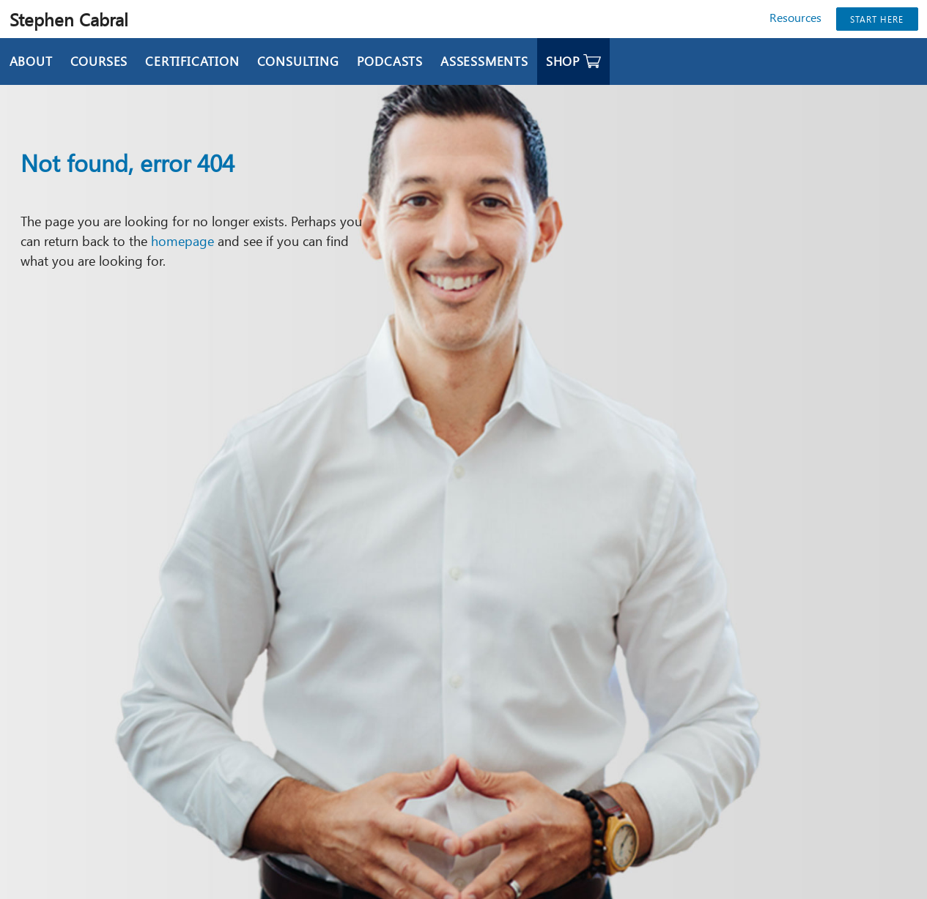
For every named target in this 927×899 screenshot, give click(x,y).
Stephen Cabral (69, 19)
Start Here (877, 19)
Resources (795, 17)
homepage (182, 241)
